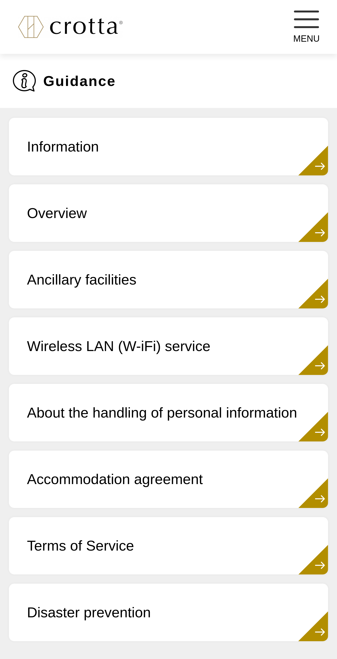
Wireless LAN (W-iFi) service (118, 346)
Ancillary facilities (81, 279)
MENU (306, 27)
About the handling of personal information (162, 412)
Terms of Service (80, 545)
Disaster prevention (89, 612)
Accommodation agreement (115, 479)
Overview (57, 213)
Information (63, 146)
